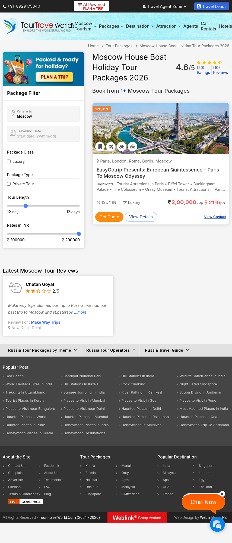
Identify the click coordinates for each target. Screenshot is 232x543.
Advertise (15, 480)
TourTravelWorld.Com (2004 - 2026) (69, 517)
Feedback (51, 466)
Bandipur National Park (82, 376)
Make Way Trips (46, 322)
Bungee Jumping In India (84, 392)
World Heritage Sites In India (29, 384)
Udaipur (91, 487)
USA (166, 487)
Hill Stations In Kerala (80, 384)
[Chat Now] (217, 524)
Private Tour (23, 184)
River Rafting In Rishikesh (142, 392)
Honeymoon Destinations (84, 433)
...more (80, 312)
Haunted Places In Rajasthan (145, 416)
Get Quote (109, 216)
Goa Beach (14, 376)
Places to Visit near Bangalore (30, 408)
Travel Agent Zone (164, 6)
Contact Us (16, 466)
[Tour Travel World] (39, 26)
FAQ (47, 487)
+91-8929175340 (21, 6)
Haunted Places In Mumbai (85, 416)
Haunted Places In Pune (25, 425)
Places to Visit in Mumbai (84, 400)
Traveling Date (29, 131)
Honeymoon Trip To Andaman (204, 425)
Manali (126, 466)
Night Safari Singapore (198, 384)
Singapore (93, 494)
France (168, 494)
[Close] (222, 494)
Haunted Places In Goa (198, 416)
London (204, 473)
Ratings (203, 70)
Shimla (90, 473)
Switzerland (130, 494)
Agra (125, 480)
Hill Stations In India (138, 376)
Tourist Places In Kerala (24, 400)
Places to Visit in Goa (139, 400)
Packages (111, 26)
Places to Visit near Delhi (84, 408)
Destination (140, 26)
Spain (167, 480)
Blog (47, 494)
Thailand (205, 487)
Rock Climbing (133, 384)
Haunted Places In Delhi (141, 408)
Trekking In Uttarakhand (25, 392)
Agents (190, 26)
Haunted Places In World (25, 416)
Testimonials (53, 480)
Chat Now (203, 502)
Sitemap (14, 487)
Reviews (220, 70)
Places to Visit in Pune (197, 400)
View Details (141, 216)
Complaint (16, 473)
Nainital (91, 480)
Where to (24, 111)
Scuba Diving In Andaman (200, 392)
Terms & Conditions (23, 494)
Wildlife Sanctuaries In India (202, 376)
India (166, 466)
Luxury (18, 161)
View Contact (215, 216)
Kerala (90, 466)
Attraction (168, 26)
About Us (51, 473)
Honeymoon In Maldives (142, 425)
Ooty (125, 473)
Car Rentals (208, 26)
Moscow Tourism (85, 26)
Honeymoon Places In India (86, 425)
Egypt (203, 480)
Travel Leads (212, 6)
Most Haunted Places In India (203, 408)
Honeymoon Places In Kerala (29, 433)
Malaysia (128, 487)
